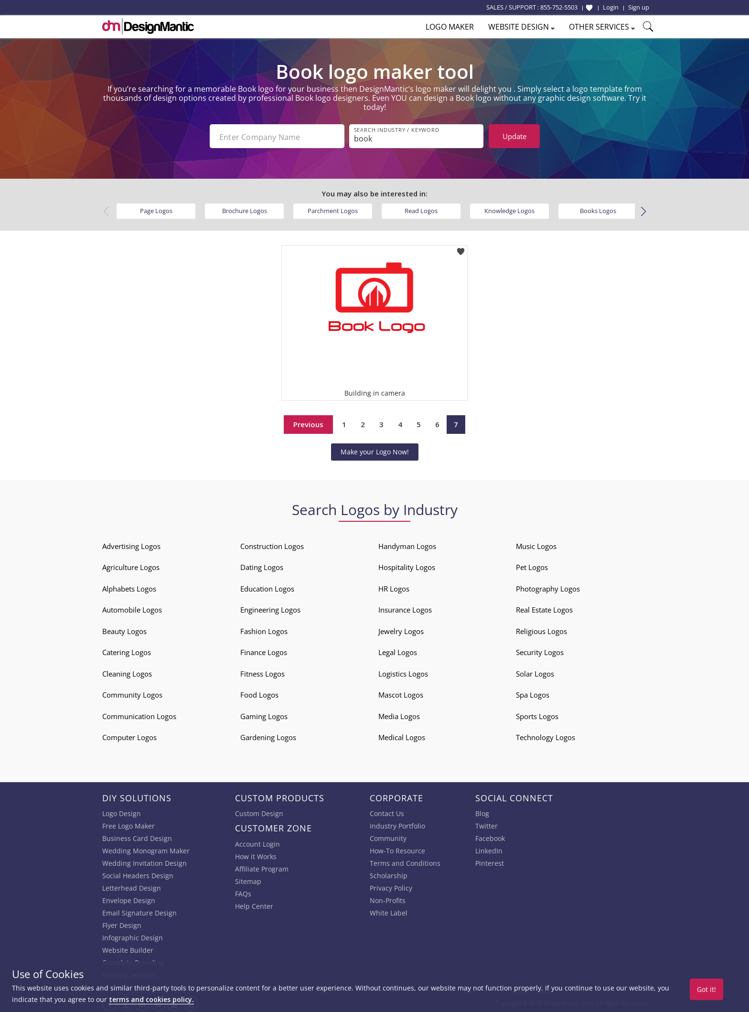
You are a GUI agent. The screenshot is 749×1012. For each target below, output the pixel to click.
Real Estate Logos (544, 608)
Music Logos (536, 544)
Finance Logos (263, 650)
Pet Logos (532, 565)
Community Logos (132, 693)
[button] (643, 209)
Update (514, 136)
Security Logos (540, 650)
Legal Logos (397, 650)
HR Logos (393, 587)
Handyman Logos (407, 544)
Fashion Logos (264, 629)
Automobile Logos (132, 608)
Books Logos (598, 209)
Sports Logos (537, 714)
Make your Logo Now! (375, 449)
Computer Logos (129, 735)
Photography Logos (548, 587)
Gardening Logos (268, 735)
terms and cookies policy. (151, 999)
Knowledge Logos (509, 209)
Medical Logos (401, 735)
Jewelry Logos (401, 629)
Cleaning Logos (127, 672)
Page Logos (156, 209)
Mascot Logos (400, 693)
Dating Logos (261, 565)
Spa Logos (532, 693)
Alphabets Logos (129, 587)
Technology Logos (545, 735)
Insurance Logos (405, 608)
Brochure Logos (244, 209)
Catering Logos (126, 650)
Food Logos (259, 693)
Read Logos (421, 209)
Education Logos (267, 587)
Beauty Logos (124, 629)
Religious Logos (541, 629)
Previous (308, 422)
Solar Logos (535, 672)
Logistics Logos (403, 672)
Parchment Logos (333, 209)
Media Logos (399, 714)
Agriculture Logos (131, 565)
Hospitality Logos (406, 565)
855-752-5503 (559, 7)
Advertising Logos (131, 544)
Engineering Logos (270, 608)
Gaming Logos (264, 714)
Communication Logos (139, 714)
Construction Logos (272, 544)
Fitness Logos (262, 672)
